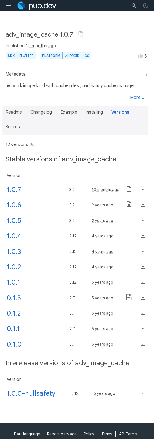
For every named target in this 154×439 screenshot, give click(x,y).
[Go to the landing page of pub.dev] (36, 5)
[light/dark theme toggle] (145, 5)
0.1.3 (14, 298)
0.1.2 (14, 313)
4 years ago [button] (103, 235)
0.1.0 (14, 344)
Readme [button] (14, 112)
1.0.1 (13, 282)
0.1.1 (13, 329)
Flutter (26, 56)
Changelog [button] (41, 112)
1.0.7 (14, 189)
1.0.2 (14, 267)
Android (72, 56)
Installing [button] (94, 112)
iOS (86, 56)
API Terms (128, 433)
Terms (106, 433)
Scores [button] (13, 127)
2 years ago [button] (102, 204)
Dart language (27, 433)
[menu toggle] (8, 5)
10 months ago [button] (41, 46)
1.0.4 (14, 236)
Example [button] (68, 112)
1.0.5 (14, 220)
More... (137, 97)
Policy (89, 433)
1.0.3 (14, 251)
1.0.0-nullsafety (31, 393)
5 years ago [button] (102, 282)
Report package (62, 433)
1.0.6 (14, 205)
